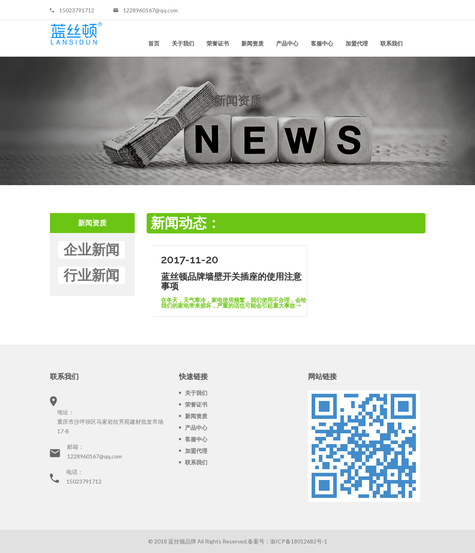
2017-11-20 (190, 259)
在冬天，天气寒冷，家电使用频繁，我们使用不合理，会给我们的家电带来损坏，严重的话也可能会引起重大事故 (233, 302)
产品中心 (287, 43)
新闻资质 (252, 43)
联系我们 (391, 43)
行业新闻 (91, 275)
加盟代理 (357, 43)
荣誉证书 (218, 43)
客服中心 (322, 43)
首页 (153, 43)
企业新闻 (91, 249)
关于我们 (183, 43)
